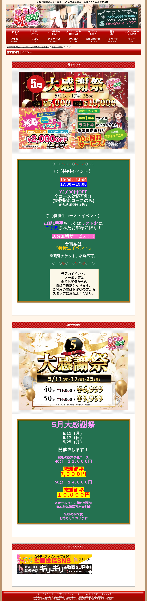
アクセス (71, 597)
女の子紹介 (59, 594)
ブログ (48, 597)
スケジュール (73, 594)
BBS (96, 594)
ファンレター (107, 594)
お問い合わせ (85, 597)
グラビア (38, 597)
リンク (111, 597)
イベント (87, 594)
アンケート (99, 597)
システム (47, 594)
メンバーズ (59, 597)
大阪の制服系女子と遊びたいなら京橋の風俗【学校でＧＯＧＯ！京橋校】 (81, 599)
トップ (36, 594)
